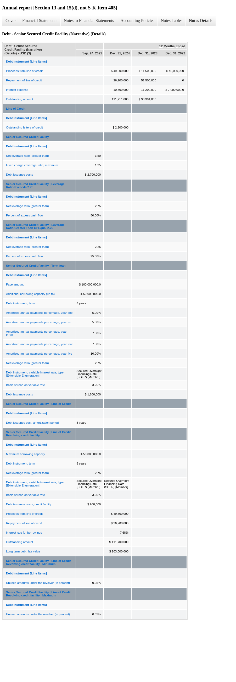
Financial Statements (39, 20)
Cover (10, 20)
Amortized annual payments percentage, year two (39, 322)
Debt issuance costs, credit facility (28, 504)
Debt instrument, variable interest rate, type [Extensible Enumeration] (35, 374)
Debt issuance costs (19, 174)
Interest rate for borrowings (24, 532)
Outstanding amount (19, 99)
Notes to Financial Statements (89, 20)
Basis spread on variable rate (25, 385)
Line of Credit (15, 108)
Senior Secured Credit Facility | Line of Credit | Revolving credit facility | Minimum (39, 562)
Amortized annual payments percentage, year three (36, 333)
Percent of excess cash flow (24, 215)
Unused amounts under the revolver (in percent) (38, 582)
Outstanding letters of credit (24, 127)
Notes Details (200, 20)
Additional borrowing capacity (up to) (30, 293)
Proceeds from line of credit (24, 70)
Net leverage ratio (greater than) (27, 155)
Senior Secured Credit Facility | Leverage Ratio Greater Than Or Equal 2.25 (35, 226)
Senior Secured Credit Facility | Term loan (35, 265)
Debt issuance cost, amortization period (32, 422)
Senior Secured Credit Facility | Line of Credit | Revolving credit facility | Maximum (39, 594)
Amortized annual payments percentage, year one (39, 312)
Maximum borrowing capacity (25, 454)
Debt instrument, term (20, 303)
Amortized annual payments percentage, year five (39, 353)
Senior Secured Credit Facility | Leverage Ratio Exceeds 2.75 (35, 185)
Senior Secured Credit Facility (27, 136)
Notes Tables (172, 20)
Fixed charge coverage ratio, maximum (32, 165)
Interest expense (17, 89)
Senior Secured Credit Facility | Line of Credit (38, 403)
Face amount (15, 284)
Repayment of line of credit (24, 80)
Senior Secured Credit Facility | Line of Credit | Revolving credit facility (39, 434)
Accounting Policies (137, 20)
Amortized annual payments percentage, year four (39, 344)
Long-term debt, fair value (23, 551)
